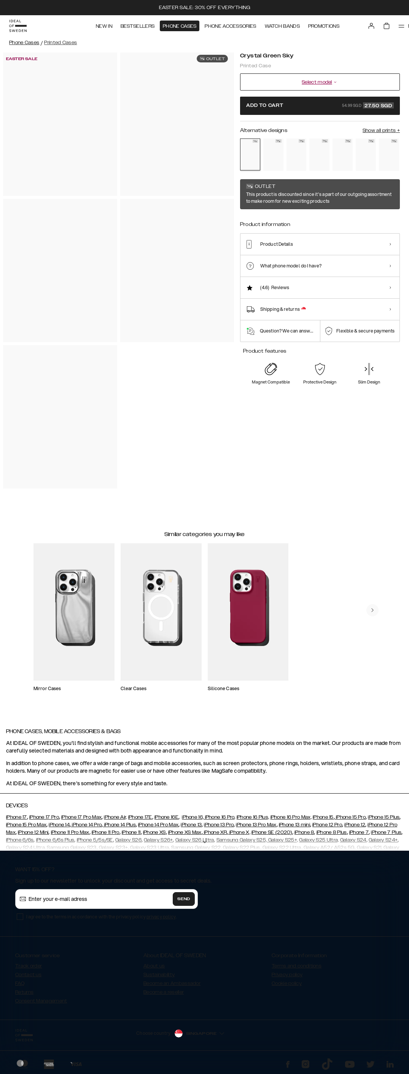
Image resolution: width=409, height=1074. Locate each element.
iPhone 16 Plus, (253, 817)
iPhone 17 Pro (44, 817)
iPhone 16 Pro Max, (291, 817)
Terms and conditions (296, 966)
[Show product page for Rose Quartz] (366, 154)
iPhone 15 (323, 817)
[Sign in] (371, 25)
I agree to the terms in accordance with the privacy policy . (101, 916)
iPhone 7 (359, 832)
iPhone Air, (115, 817)
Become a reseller (163, 992)
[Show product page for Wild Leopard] (296, 154)
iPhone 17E (140, 817)
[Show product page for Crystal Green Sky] (250, 154)
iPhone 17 (16, 817)
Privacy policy (287, 974)
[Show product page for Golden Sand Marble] (273, 154)
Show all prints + (381, 130)
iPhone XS (154, 832)
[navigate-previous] (372, 610)
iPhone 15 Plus (383, 817)
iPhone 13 (191, 824)
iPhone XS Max (185, 832)
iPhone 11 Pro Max (70, 832)
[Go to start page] (18, 26)
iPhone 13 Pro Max (256, 824)
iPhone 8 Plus (332, 832)
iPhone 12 (354, 824)
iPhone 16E (166, 817)
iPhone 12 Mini (33, 832)
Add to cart (320, 105)
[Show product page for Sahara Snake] (343, 154)
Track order (28, 966)
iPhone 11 (131, 832)
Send (183, 899)
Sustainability (159, 974)
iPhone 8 (304, 832)
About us (154, 966)
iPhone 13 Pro (219, 824)
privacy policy (161, 916)
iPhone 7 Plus (386, 832)
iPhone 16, (193, 817)
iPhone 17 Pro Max (81, 817)
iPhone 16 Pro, (220, 817)
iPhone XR (215, 832)
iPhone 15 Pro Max (26, 824)
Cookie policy (287, 983)
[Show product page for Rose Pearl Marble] (389, 154)
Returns (24, 992)
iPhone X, (239, 832)
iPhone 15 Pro (350, 817)
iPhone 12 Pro (327, 824)
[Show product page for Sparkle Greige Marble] (319, 154)
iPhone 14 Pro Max (158, 824)
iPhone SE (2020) (271, 832)
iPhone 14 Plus (119, 824)
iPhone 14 (59, 824)
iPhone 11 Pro (105, 832)
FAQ (19, 983)
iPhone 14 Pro (86, 824)
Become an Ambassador (172, 983)
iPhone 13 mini (294, 824)
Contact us (28, 974)
